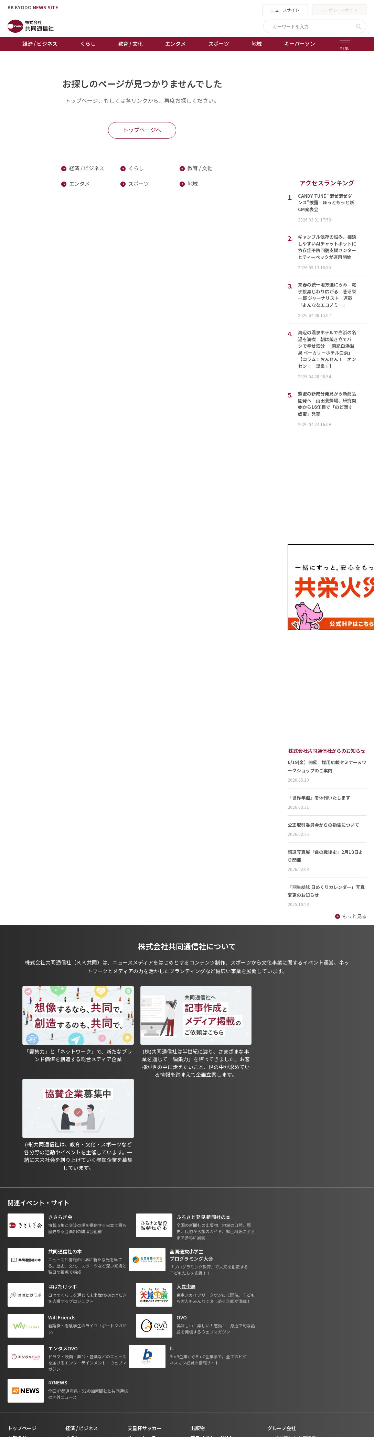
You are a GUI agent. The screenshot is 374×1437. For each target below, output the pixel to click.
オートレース (142, 1278)
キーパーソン (299, 43)
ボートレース (142, 1297)
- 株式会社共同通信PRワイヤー (298, 1288)
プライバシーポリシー (214, 1278)
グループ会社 (281, 1268)
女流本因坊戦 (142, 1317)
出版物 (197, 1268)
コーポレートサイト (339, 10)
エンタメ (175, 43)
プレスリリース (82, 1326)
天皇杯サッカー (144, 1268)
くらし (88, 43)
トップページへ (142, 130)
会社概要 (200, 1297)
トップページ (22, 1268)
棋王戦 (135, 1307)
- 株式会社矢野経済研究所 (293, 1298)
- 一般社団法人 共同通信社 (293, 1278)
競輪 (132, 1288)
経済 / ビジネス (39, 43)
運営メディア (204, 1288)
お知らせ (17, 1278)
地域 (257, 43)
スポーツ (219, 43)
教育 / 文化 (130, 43)
